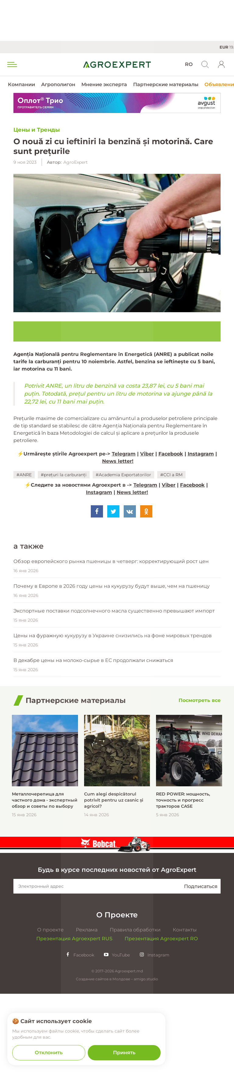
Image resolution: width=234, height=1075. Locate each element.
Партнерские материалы (165, 84)
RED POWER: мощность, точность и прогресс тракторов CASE (183, 881)
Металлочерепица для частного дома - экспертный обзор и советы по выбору (44, 881)
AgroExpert (75, 162)
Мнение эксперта (104, 84)
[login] (221, 64)
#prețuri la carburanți (64, 474)
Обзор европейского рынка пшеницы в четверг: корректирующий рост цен (111, 643)
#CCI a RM (171, 474)
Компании (21, 84)
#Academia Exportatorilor (123, 474)
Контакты (185, 1011)
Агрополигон (58, 84)
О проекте (50, 1011)
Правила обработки (135, 1011)
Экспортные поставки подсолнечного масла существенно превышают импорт (114, 692)
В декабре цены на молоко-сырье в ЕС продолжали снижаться (93, 742)
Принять (124, 1052)
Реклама (87, 1011)
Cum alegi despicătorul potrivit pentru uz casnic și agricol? (113, 881)
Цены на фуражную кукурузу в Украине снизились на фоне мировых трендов (112, 717)
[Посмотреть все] (200, 782)
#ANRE (24, 474)
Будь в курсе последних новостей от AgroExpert (117, 951)
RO (189, 64)
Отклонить (48, 1052)
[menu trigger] (11, 64)
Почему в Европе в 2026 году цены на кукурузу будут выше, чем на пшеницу (111, 668)
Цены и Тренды (36, 130)
